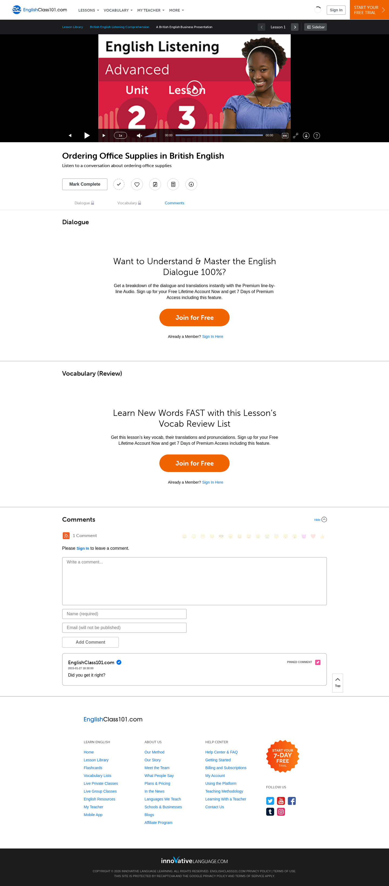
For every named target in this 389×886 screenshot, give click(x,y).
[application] (194, 88)
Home (89, 752)
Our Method (155, 752)
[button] (318, 9)
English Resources (99, 799)
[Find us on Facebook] (292, 801)
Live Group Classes (100, 791)
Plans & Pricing (157, 783)
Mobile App (93, 815)
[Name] (124, 614)
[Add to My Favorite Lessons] (137, 184)
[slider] (151, 135)
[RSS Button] (66, 536)
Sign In (336, 10)
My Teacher (148, 10)
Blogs (149, 815)
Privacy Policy (258, 871)
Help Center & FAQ (221, 752)
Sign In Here (212, 336)
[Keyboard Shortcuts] (316, 135)
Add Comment (90, 642)
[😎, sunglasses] (221, 536)
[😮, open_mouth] (294, 536)
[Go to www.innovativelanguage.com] (194, 859)
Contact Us (214, 807)
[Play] (87, 135)
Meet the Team (157, 768)
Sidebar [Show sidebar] (318, 27)
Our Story (153, 760)
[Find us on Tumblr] (270, 811)
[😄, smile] (184, 536)
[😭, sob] (267, 536)
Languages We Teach (163, 799)
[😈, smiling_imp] (303, 536)
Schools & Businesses (163, 807)
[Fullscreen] (295, 135)
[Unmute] (139, 135)
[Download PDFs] (173, 184)
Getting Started (218, 760)
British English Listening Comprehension (119, 27)
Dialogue (82, 203)
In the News (155, 791)
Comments (174, 203)
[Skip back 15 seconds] (70, 135)
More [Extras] (174, 10)
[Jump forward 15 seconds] (104, 135)
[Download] (306, 135)
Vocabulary (116, 10)
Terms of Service (249, 876)
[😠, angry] (230, 536)
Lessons (86, 10)
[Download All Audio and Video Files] (191, 184)
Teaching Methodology (224, 791)
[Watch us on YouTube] (281, 801)
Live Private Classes (101, 783)
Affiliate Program (158, 822)
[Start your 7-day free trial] (282, 756)
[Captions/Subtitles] (285, 135)
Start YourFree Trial (370, 10)
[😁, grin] (202, 536)
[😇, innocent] (276, 536)
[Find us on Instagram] (281, 811)
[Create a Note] (155, 184)
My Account (215, 775)
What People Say (159, 775)
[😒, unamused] (212, 536)
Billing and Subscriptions (226, 768)
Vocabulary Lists (97, 775)
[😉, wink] (258, 536)
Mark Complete (84, 184)
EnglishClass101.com (227, 871)
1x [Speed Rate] (120, 135)
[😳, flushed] (193, 536)
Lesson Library (72, 27)
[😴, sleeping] (285, 536)
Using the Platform (220, 783)
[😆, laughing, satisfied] (239, 536)
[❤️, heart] (313, 536)
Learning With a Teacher (225, 799)
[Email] (124, 628)
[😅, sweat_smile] (248, 536)
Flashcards (93, 768)
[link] (295, 27)
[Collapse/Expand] (194, 519)
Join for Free (195, 317)
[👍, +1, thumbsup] (322, 536)
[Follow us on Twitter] (270, 801)
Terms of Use (284, 871)
